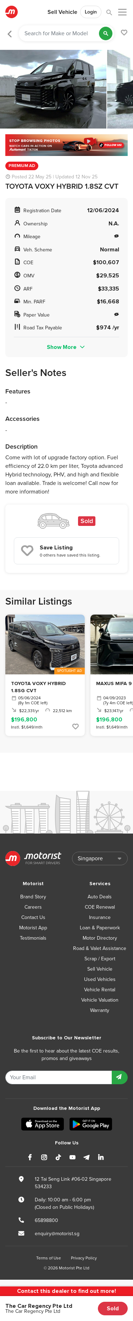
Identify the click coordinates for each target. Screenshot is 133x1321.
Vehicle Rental (99, 990)
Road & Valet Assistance (99, 948)
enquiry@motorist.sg (57, 1234)
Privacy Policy (84, 1257)
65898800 (46, 1220)
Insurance (100, 917)
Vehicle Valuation (99, 1000)
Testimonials (33, 938)
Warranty (99, 1010)
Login (91, 12)
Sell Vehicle (62, 12)
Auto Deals (100, 897)
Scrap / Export (99, 959)
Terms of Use (48, 1257)
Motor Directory (100, 938)
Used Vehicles (100, 979)
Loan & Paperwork (100, 928)
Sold (113, 1308)
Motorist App (33, 928)
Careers (33, 907)
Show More (66, 347)
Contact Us (33, 917)
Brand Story (33, 897)
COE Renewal (100, 907)
